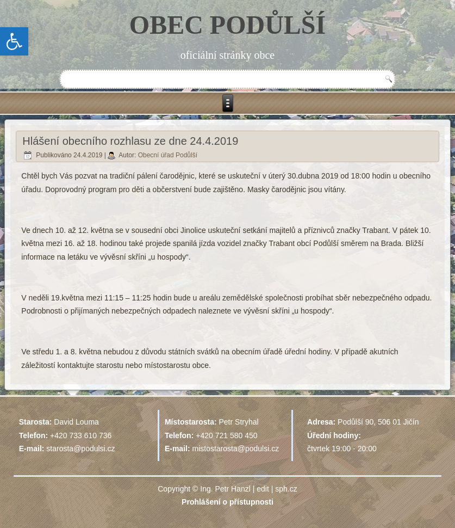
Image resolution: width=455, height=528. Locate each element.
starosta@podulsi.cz (80, 448)
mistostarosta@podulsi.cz (235, 448)
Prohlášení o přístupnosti (227, 502)
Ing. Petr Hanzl (225, 488)
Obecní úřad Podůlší (167, 155)
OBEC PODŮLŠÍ (227, 24)
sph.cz (286, 488)
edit (263, 488)
